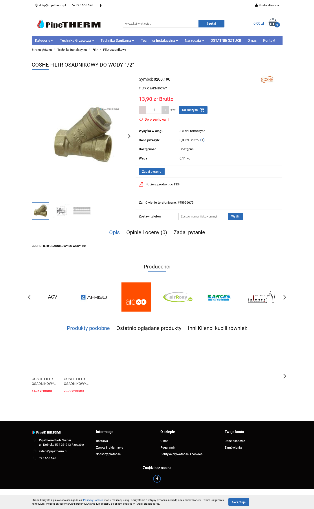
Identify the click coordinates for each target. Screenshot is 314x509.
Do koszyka (193, 110)
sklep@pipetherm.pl (53, 451)
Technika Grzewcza (77, 40)
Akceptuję (239, 502)
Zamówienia (233, 447)
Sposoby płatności (108, 454)
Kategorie (44, 40)
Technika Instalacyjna (159, 40)
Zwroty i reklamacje (109, 447)
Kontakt (269, 40)
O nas (252, 40)
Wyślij (235, 216)
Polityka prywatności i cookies (181, 454)
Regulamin (168, 447)
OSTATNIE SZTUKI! (226, 40)
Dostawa (102, 441)
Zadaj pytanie (151, 171)
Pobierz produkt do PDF (159, 184)
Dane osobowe (235, 441)
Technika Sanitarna (117, 40)
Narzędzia (194, 40)
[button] (104, 432)
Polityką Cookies (93, 500)
